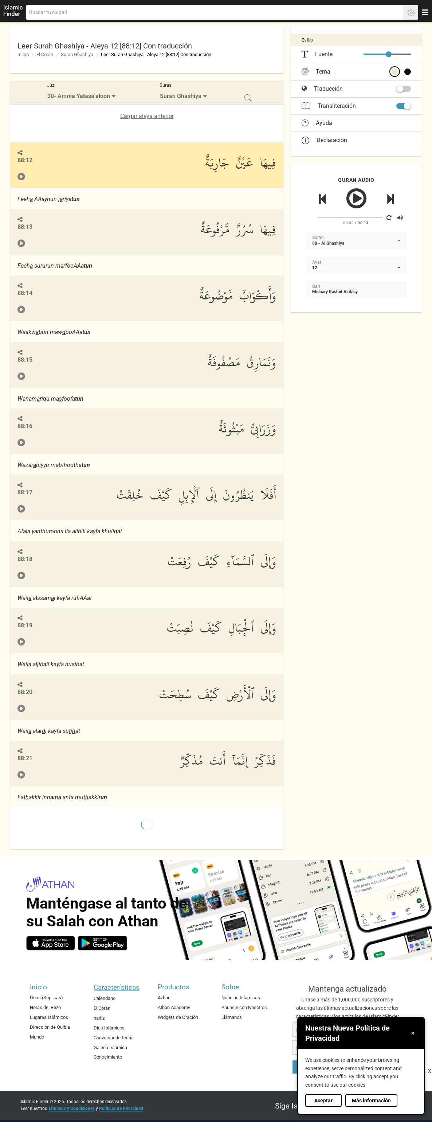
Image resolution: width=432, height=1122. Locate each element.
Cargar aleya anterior (147, 116)
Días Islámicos (109, 1028)
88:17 (24, 492)
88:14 (24, 293)
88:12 (24, 160)
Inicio (23, 54)
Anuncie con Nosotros (244, 1007)
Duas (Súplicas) (46, 997)
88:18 (24, 559)
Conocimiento (108, 1057)
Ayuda (317, 123)
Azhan (164, 997)
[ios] (50, 943)
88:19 (24, 625)
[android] (102, 943)
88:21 (24, 758)
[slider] (389, 54)
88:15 (24, 359)
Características (117, 987)
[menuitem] (82, 92)
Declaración (324, 140)
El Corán (44, 54)
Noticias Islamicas (240, 997)
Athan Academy (174, 1007)
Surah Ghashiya (77, 54)
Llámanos (231, 1017)
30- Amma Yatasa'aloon (78, 96)
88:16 (24, 426)
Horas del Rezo (45, 1007)
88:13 (24, 226)
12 (314, 268)
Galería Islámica (110, 1047)
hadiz (99, 1018)
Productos (173, 987)
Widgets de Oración (178, 1017)
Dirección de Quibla (50, 1027)
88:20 (24, 691)
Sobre (230, 987)
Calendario (104, 998)
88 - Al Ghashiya (328, 243)
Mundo (37, 1037)
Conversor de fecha (114, 1037)
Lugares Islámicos (49, 1017)
